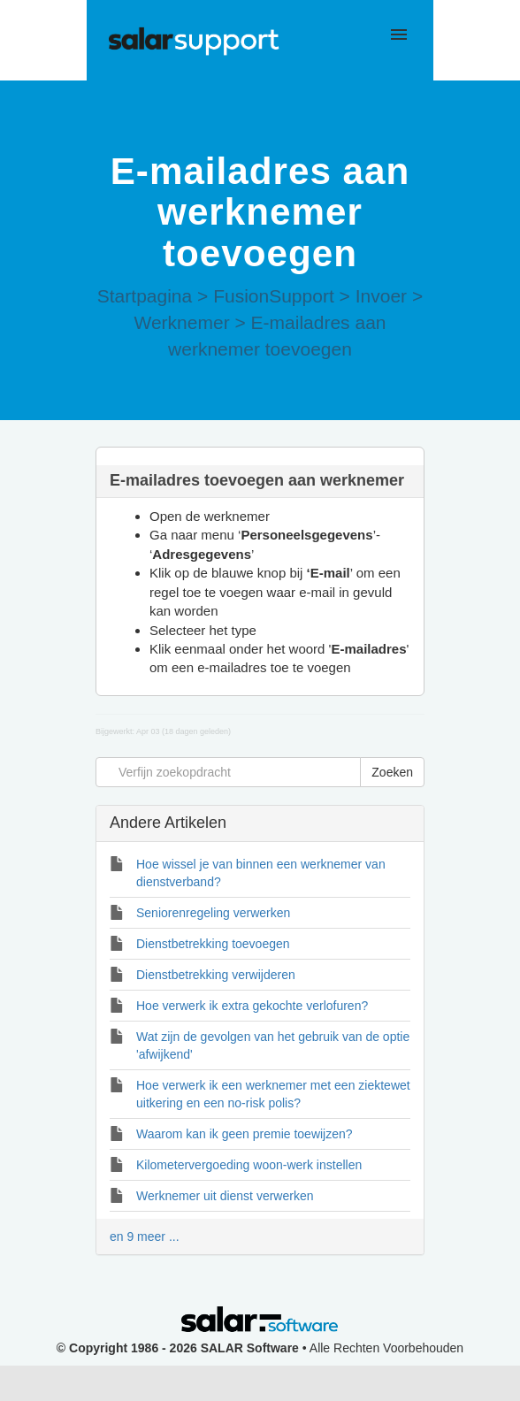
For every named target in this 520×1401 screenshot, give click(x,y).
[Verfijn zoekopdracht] (228, 772)
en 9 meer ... (145, 1236)
